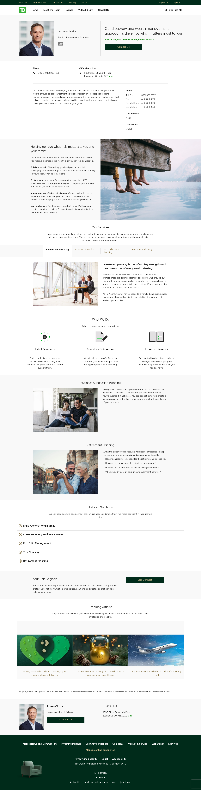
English (163, 3)
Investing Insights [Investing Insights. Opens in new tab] (71, 744)
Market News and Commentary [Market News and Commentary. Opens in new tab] (40, 744)
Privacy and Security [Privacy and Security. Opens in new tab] (86, 759)
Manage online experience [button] (100, 750)
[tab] (57, 251)
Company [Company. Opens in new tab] (117, 744)
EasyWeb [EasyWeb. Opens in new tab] (173, 744)
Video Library (85, 10)
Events (69, 10)
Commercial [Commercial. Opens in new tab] (57, 3)
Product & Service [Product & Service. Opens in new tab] (137, 744)
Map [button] (130, 716)
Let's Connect (144, 580)
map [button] (111, 76)
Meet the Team (51, 10)
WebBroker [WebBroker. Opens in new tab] (158, 744)
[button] (37, 526)
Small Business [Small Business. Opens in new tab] (39, 3)
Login (177, 3)
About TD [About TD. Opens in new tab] (85, 3)
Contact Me (173, 10)
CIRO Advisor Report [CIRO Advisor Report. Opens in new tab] (96, 744)
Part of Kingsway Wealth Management (129, 40)
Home (35, 10)
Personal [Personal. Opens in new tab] (23, 3)
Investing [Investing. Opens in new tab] (72, 3)
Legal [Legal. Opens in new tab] (105, 759)
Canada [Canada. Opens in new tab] (100, 778)
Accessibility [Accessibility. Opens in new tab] (119, 759)
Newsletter (104, 10)
